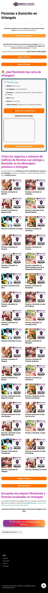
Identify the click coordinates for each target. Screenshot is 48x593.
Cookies (5, 563)
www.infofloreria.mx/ (29, 503)
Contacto (5, 558)
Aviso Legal (6, 561)
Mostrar (19, 532)
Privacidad (6, 566)
